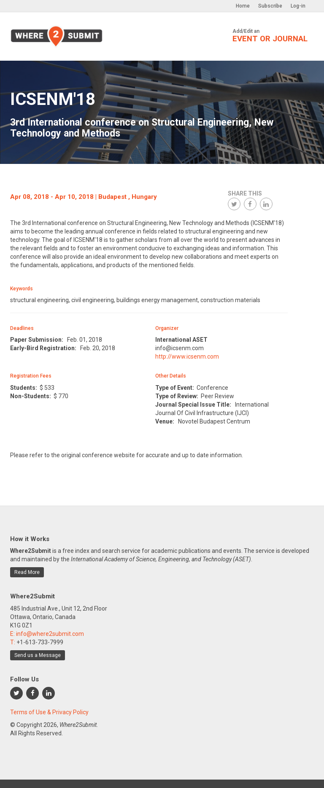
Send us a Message (37, 655)
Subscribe (270, 6)
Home (243, 6)
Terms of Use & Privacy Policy (49, 712)
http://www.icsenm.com (187, 356)
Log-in (298, 6)
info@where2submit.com (50, 633)
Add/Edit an (270, 35)
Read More (27, 572)
